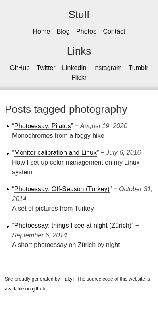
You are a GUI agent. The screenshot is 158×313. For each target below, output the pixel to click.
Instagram (107, 67)
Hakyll (68, 279)
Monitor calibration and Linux (55, 152)
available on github (25, 289)
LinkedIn (74, 67)
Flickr (79, 77)
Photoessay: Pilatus (42, 126)
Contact (114, 31)
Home (41, 31)
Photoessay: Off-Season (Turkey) (62, 189)
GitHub (20, 67)
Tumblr (138, 67)
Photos (86, 31)
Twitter (45, 67)
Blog (63, 31)
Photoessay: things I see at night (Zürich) (72, 225)
